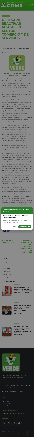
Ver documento (24, 226)
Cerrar (14, 226)
